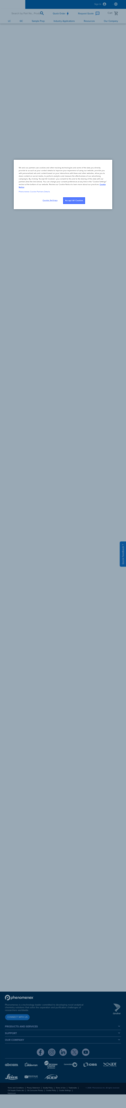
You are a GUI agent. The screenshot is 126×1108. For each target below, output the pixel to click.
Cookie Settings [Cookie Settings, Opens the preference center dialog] (50, 200)
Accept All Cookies (74, 201)
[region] (63, 184)
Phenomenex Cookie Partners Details (34, 192)
